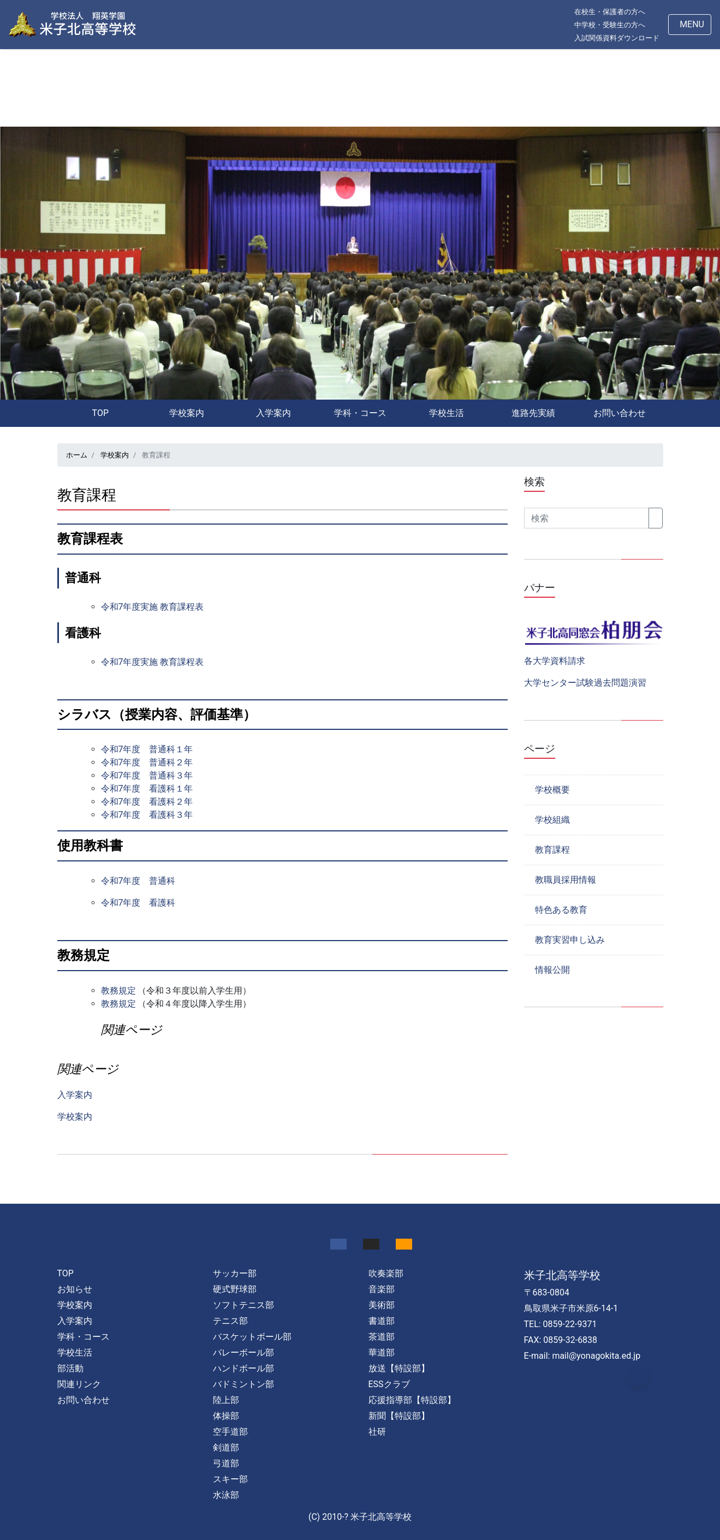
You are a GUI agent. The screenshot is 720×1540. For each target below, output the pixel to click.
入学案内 (273, 413)
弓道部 (226, 1463)
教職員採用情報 (565, 880)
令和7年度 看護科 (138, 902)
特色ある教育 (561, 910)
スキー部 (230, 1479)
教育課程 (552, 850)
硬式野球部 (235, 1289)
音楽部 (381, 1289)
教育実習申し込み (570, 940)
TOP (100, 413)
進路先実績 (533, 413)
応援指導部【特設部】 (412, 1400)
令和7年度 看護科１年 (147, 788)
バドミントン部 (243, 1384)
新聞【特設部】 (399, 1416)
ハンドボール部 (243, 1368)
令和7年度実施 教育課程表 (152, 607)
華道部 (381, 1352)
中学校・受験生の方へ (609, 25)
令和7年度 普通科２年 (147, 762)
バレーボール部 (243, 1352)
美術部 (381, 1305)
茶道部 (381, 1336)
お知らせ (74, 1289)
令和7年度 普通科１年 (147, 749)
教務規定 (118, 990)
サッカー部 (235, 1273)
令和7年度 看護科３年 (147, 815)
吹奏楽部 (385, 1273)
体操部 (226, 1416)
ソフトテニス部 (243, 1305)
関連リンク (79, 1384)
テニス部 (230, 1321)
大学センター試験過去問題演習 (585, 682)
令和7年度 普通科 (138, 881)
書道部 (381, 1321)
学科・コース (360, 413)
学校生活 (446, 413)
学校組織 (552, 819)
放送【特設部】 (399, 1368)
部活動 (70, 1368)
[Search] (586, 518)
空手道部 (230, 1431)
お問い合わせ (619, 413)
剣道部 (226, 1447)
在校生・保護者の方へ (609, 12)
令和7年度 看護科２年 (147, 801)
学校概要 (552, 789)
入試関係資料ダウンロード (616, 38)
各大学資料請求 (554, 661)
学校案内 (186, 413)
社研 (377, 1431)
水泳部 (226, 1495)
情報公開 (552, 970)
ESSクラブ (389, 1384)
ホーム (76, 455)
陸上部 (226, 1400)
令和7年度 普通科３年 (147, 775)
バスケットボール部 (252, 1336)
